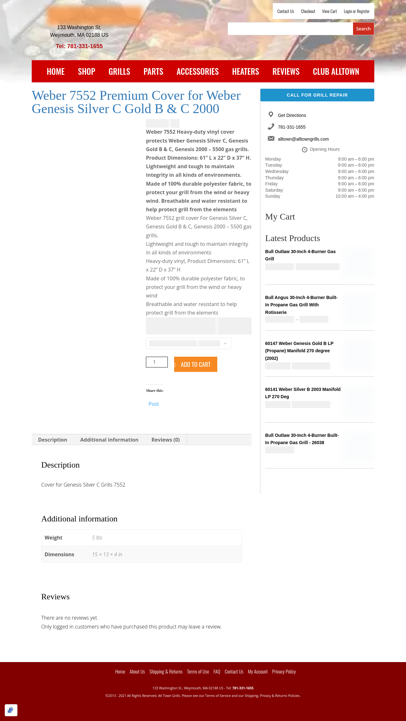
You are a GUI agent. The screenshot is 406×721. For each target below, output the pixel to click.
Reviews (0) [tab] (166, 439)
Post (153, 402)
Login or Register (357, 11)
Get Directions (292, 115)
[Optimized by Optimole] (11, 710)
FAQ (216, 671)
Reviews (285, 72)
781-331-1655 (291, 127)
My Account (258, 671)
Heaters (245, 72)
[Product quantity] (157, 362)
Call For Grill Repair (317, 95)
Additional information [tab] (109, 439)
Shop (86, 72)
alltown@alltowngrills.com (303, 139)
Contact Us (286, 11)
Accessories (198, 72)
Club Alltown (336, 72)
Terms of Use (198, 671)
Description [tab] (52, 439)
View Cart (329, 11)
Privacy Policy (284, 671)
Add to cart (196, 364)
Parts (153, 72)
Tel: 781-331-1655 (79, 46)
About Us (137, 671)
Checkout (308, 11)
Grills (119, 72)
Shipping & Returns (165, 671)
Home (56, 72)
